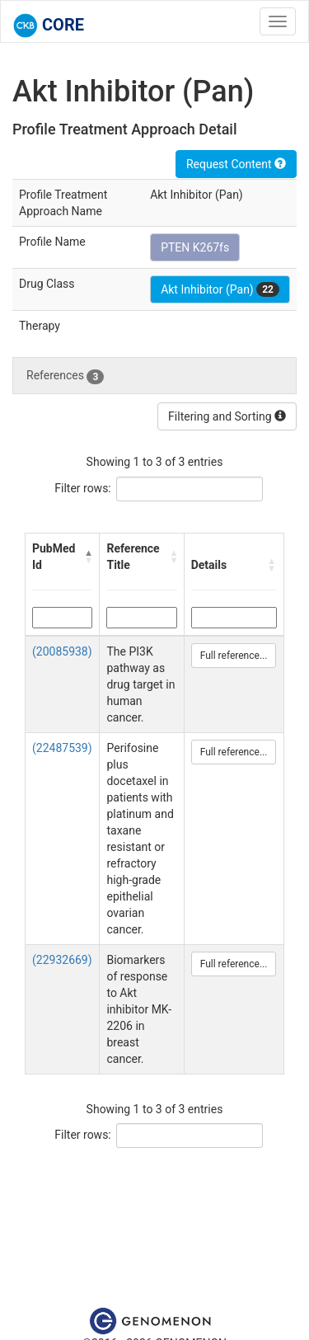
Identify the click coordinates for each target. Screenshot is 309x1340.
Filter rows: (82, 488)
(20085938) (62, 651)
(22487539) (62, 748)
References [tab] (65, 376)
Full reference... (234, 655)
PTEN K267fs (195, 247)
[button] (88, 556)
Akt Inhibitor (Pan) (220, 289)
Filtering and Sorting (227, 416)
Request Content (236, 164)
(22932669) (62, 959)
